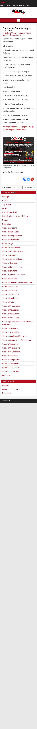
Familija (5, 197)
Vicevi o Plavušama (10, 310)
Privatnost (6, 393)
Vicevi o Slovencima (10, 332)
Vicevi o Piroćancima (11, 306)
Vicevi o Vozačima (10, 356)
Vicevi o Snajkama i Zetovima (14, 336)
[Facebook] (24, 179)
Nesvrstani (6, 224)
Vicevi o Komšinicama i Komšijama (17, 283)
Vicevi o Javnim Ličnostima (13, 275)
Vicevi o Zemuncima (10, 363)
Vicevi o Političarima (10, 318)
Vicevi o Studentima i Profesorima (16, 340)
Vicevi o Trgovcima (10, 344)
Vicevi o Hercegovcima (12, 267)
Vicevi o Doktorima (10, 255)
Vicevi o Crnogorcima (12, 35)
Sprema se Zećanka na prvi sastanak (17, 29)
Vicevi (3, 2)
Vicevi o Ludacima (10, 286)
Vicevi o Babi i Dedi (10, 232)
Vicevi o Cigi (7, 243)
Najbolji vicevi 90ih (10, 212)
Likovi (4, 208)
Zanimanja (6, 375)
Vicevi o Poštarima (10, 328)
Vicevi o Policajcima (10, 314)
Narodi (5, 220)
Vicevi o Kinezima (9, 279)
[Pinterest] (32, 179)
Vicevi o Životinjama (10, 367)
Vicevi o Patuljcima (10, 298)
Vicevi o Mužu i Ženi (10, 294)
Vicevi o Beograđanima (12, 236)
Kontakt (5, 385)
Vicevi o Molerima (9, 290)
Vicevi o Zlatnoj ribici (11, 371)
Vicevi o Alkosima (9, 228)
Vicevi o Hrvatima (9, 271)
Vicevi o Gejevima (9, 263)
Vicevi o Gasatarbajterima (13, 259)
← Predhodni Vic (9, 187)
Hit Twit (5, 201)
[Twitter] (28, 179)
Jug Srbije (6, 204)
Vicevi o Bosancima (10, 240)
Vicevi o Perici (8, 302)
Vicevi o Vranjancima (11, 360)
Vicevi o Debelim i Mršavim (13, 251)
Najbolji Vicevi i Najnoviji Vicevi (17, 33)
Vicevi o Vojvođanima (11, 352)
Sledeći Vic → (29, 187)
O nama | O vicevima (11, 389)
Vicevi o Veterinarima (11, 348)
